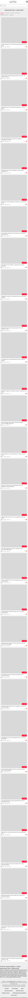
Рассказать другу (8, 990)
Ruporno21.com (12, 981)
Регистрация (15, 988)
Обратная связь (20, 990)
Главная (7, 988)
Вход (22, 988)
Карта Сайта (14, 995)
